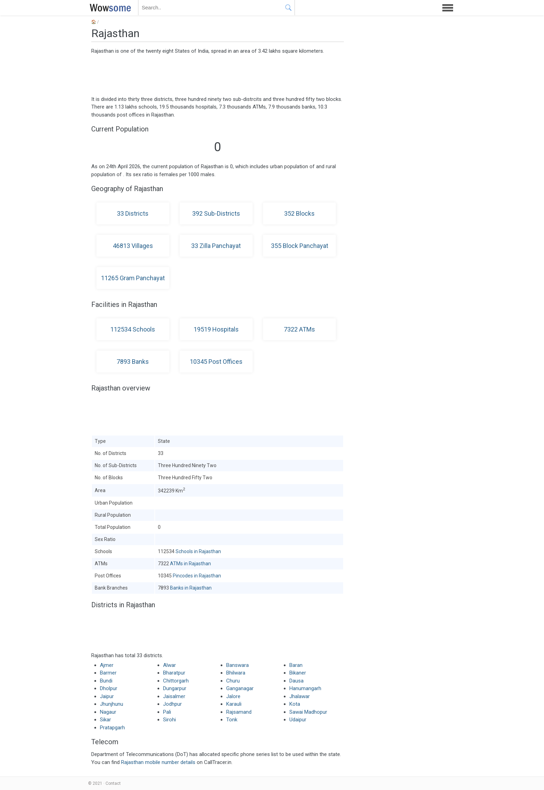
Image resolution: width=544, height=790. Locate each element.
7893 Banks (133, 361)
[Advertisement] (217, 74)
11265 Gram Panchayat (133, 278)
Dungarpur (174, 688)
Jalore (233, 696)
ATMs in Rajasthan (190, 563)
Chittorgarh (176, 681)
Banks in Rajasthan (191, 588)
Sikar (105, 719)
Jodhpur (172, 704)
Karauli (233, 704)
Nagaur (108, 712)
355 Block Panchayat (299, 245)
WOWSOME (109, 7)
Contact (113, 783)
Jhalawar (299, 696)
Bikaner (297, 673)
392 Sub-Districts (216, 213)
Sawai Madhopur (308, 712)
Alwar (169, 665)
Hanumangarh (305, 688)
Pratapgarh (112, 727)
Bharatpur (174, 673)
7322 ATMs (299, 329)
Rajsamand (239, 712)
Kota (294, 704)
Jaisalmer (174, 696)
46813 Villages (133, 245)
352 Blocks (299, 213)
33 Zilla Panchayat (216, 245)
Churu (233, 681)
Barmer (108, 673)
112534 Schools (132, 329)
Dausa (296, 681)
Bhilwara (235, 673)
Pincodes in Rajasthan (197, 575)
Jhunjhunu (111, 704)
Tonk (231, 719)
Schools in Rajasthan (198, 551)
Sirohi (169, 719)
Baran (296, 665)
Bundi (106, 681)
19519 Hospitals (216, 329)
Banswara (237, 665)
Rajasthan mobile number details (158, 762)
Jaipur (107, 696)
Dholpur (108, 688)
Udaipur (297, 719)
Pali (167, 712)
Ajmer (106, 665)
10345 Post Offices (216, 361)
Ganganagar (240, 688)
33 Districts (132, 213)
